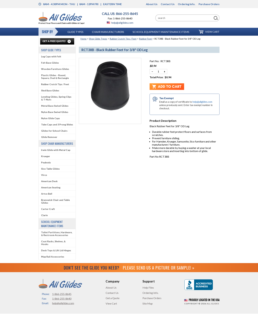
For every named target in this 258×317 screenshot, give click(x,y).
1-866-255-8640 (61, 298)
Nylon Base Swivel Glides (54, 112)
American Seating (50, 187)
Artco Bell (46, 193)
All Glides (213, 303)
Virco (44, 175)
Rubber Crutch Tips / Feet (123, 38)
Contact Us (168, 4)
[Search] (184, 18)
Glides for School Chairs (54, 130)
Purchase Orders (209, 4)
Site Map (147, 303)
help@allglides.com (120, 22)
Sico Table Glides (50, 168)
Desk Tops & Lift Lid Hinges (56, 250)
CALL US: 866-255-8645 (120, 14)
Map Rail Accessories (52, 256)
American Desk (49, 181)
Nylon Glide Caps (50, 118)
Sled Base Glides (50, 90)
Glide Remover (49, 137)
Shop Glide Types (98, 38)
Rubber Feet (145, 38)
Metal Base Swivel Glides (54, 105)
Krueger (45, 156)
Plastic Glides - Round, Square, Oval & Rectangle (55, 76)
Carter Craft (48, 209)
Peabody (46, 162)
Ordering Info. (186, 4)
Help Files (148, 287)
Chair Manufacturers (108, 31)
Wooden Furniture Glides (55, 69)
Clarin (44, 215)
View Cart (212, 31)
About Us (151, 4)
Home (83, 38)
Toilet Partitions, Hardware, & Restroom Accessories (56, 233)
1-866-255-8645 (61, 293)
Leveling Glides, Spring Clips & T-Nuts (56, 98)
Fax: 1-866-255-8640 (120, 18)
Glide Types (75, 31)
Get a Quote (112, 298)
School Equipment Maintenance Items (161, 31)
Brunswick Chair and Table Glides (55, 201)
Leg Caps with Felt (51, 56)
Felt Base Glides (50, 62)
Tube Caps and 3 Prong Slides (57, 124)
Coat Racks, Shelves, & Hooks (53, 243)
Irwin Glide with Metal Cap (55, 150)
